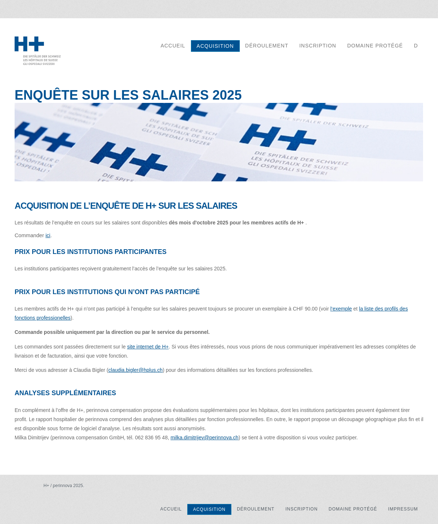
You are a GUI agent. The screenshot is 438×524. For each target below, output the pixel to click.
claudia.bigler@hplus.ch (135, 370)
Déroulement (266, 46)
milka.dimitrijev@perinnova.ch (204, 437)
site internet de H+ (148, 347)
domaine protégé (375, 46)
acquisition (215, 46)
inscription (317, 46)
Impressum (403, 509)
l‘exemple (341, 309)
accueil (173, 46)
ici (48, 235)
